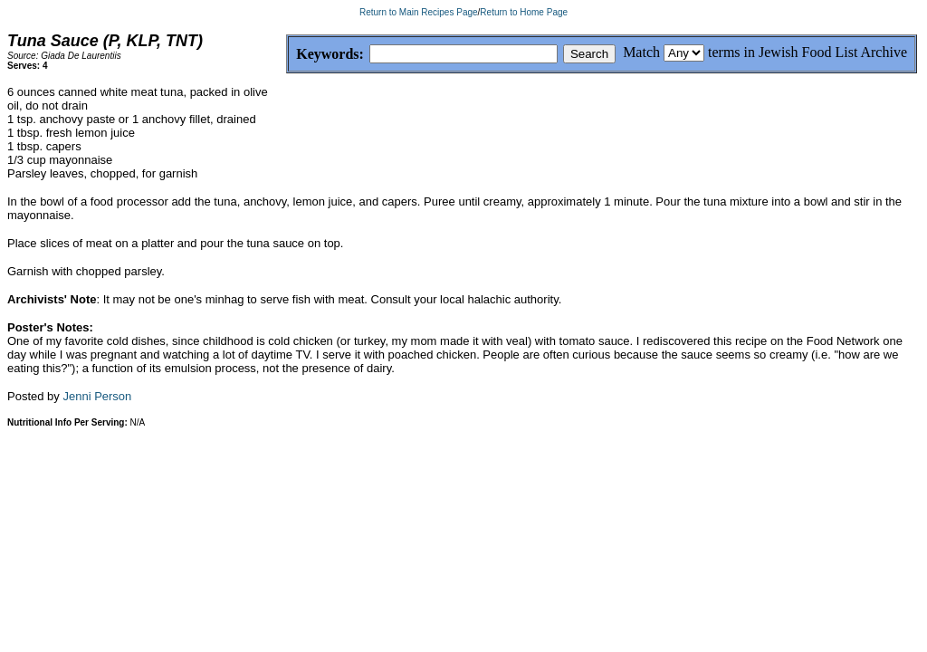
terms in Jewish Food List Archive (807, 52)
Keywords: (286, 54)
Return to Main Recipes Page (418, 12)
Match (641, 52)
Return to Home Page (524, 12)
